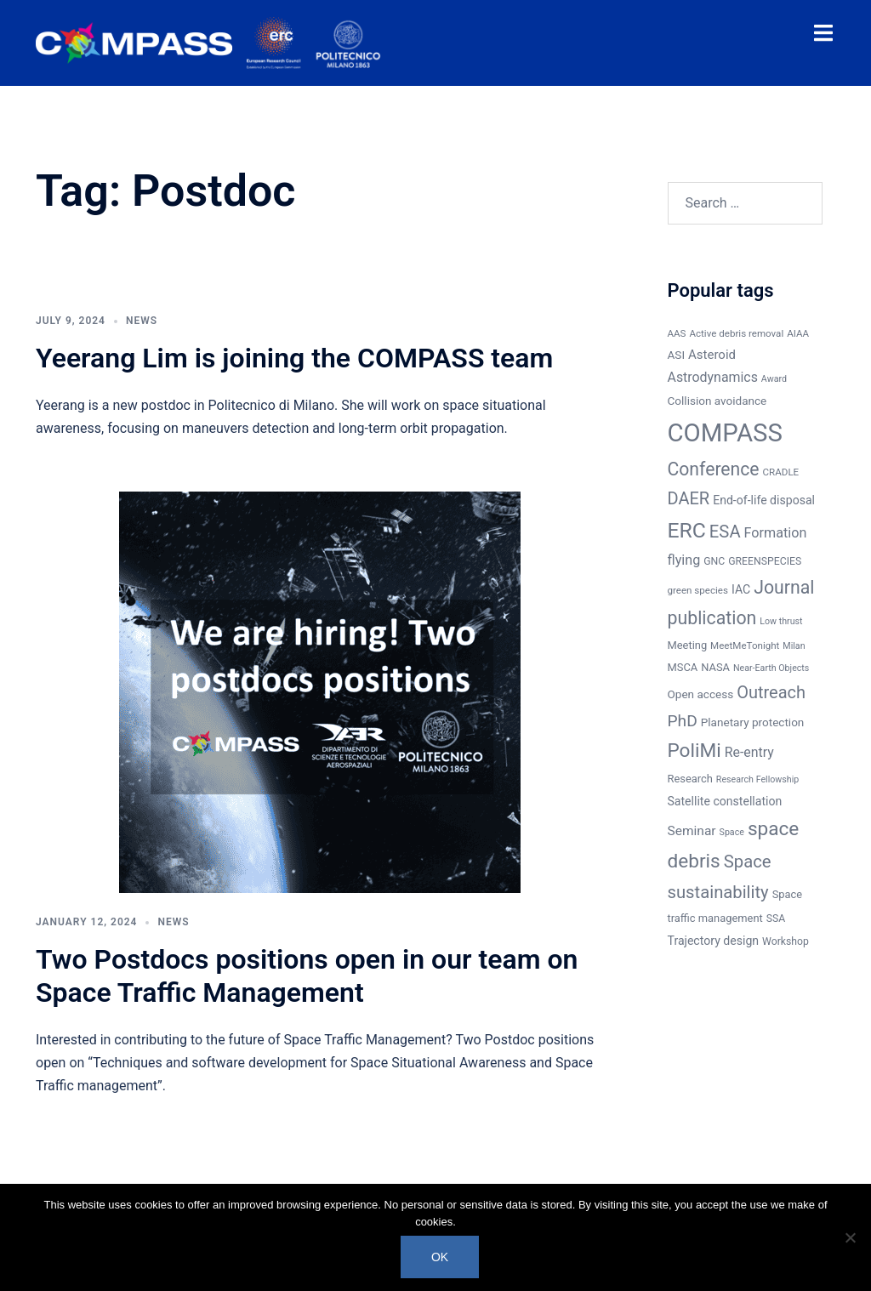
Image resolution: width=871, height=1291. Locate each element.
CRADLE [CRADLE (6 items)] (781, 472)
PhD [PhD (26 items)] (682, 721)
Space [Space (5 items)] (732, 832)
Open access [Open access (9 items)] (701, 694)
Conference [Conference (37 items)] (714, 469)
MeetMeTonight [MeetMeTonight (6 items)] (744, 645)
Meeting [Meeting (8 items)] (688, 645)
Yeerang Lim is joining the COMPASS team (294, 358)
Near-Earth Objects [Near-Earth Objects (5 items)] (771, 668)
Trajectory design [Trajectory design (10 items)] (714, 940)
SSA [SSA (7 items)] (776, 918)
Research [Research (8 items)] (690, 778)
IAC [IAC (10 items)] (741, 589)
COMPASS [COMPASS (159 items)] (725, 432)
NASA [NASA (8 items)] (715, 667)
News (141, 321)
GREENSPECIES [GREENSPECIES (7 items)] (764, 561)
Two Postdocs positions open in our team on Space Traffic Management (307, 975)
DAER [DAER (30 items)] (689, 498)
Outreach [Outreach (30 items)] (771, 692)
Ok (439, 1257)
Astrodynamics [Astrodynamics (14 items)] (713, 377)
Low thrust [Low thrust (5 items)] (781, 621)
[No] (849, 1237)
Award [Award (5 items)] (774, 378)
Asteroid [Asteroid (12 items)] (712, 354)
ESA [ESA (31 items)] (725, 531)
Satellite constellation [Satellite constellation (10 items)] (725, 801)
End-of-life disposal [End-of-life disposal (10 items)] (764, 500)
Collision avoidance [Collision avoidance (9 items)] (717, 400)
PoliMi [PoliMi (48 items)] (694, 750)
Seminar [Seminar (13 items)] (692, 831)
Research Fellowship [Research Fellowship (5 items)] (757, 779)
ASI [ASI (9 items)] (677, 354)
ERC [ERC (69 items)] (687, 530)
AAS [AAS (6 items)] (677, 333)
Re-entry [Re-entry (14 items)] (749, 752)
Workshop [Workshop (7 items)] (785, 941)
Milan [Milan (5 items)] (794, 645)
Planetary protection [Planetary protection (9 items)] (753, 722)
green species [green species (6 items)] (698, 590)
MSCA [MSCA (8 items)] (683, 667)
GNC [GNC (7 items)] (714, 561)
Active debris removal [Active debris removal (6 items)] (736, 333)
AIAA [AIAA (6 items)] (798, 333)
